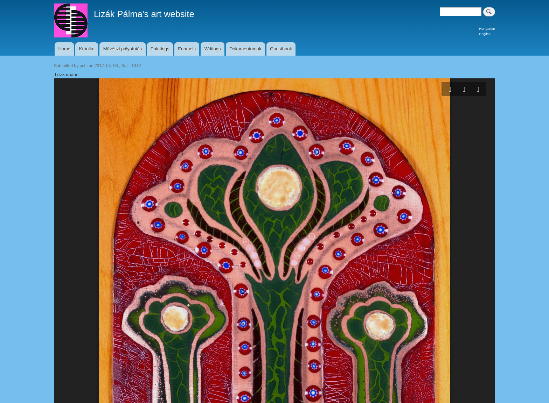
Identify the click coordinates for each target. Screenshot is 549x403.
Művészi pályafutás (122, 48)
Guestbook (281, 48)
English (485, 34)
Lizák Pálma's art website (144, 14)
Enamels (187, 48)
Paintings (160, 48)
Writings (212, 48)
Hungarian (487, 28)
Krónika (87, 48)
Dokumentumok (245, 48)
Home (64, 48)
